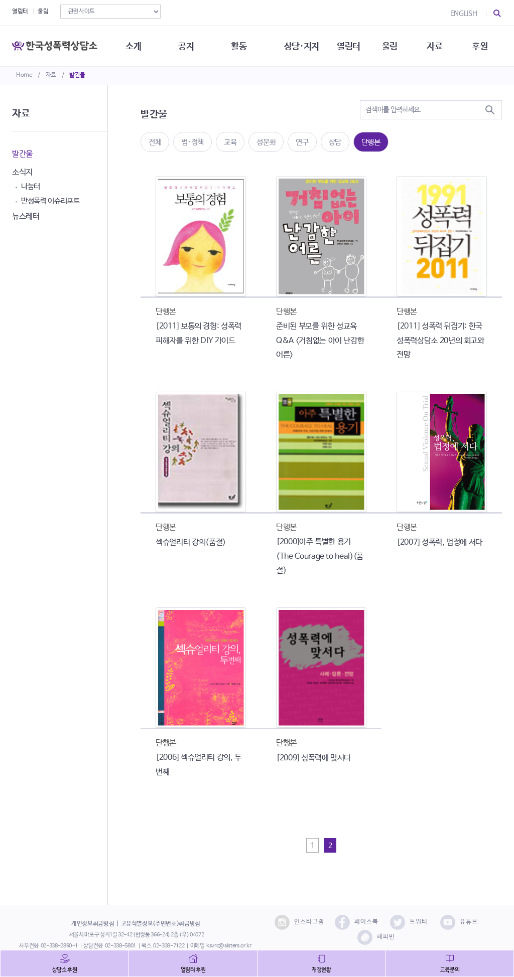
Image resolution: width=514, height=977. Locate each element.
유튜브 (459, 922)
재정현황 (321, 970)
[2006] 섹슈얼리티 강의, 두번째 (198, 765)
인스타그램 (299, 922)
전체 (155, 142)
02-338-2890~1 (59, 946)
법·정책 (192, 142)
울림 (43, 11)
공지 (187, 45)
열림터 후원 (193, 970)
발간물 (77, 75)
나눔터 (30, 186)
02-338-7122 (168, 946)
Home (24, 75)
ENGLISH (463, 14)
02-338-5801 (120, 946)
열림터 (20, 11)
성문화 (266, 142)
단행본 (370, 142)
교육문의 (450, 970)
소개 (134, 45)
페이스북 (356, 922)
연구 (302, 142)
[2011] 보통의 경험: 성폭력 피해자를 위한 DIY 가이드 (198, 333)
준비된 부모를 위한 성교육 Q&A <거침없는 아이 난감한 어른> (320, 340)
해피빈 (376, 937)
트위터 (409, 922)
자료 (51, 75)
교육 (230, 142)
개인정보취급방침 (92, 923)
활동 (240, 45)
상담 (335, 142)
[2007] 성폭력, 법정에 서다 (439, 542)
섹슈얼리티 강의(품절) (191, 542)
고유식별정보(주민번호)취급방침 (160, 923)
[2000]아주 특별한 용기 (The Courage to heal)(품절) (319, 556)
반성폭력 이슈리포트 (50, 201)
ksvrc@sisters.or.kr (228, 946)
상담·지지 (303, 45)
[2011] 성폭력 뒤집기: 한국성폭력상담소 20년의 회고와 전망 (440, 340)
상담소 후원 (64, 970)
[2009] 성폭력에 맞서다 (313, 758)
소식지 (22, 172)
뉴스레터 (26, 216)
